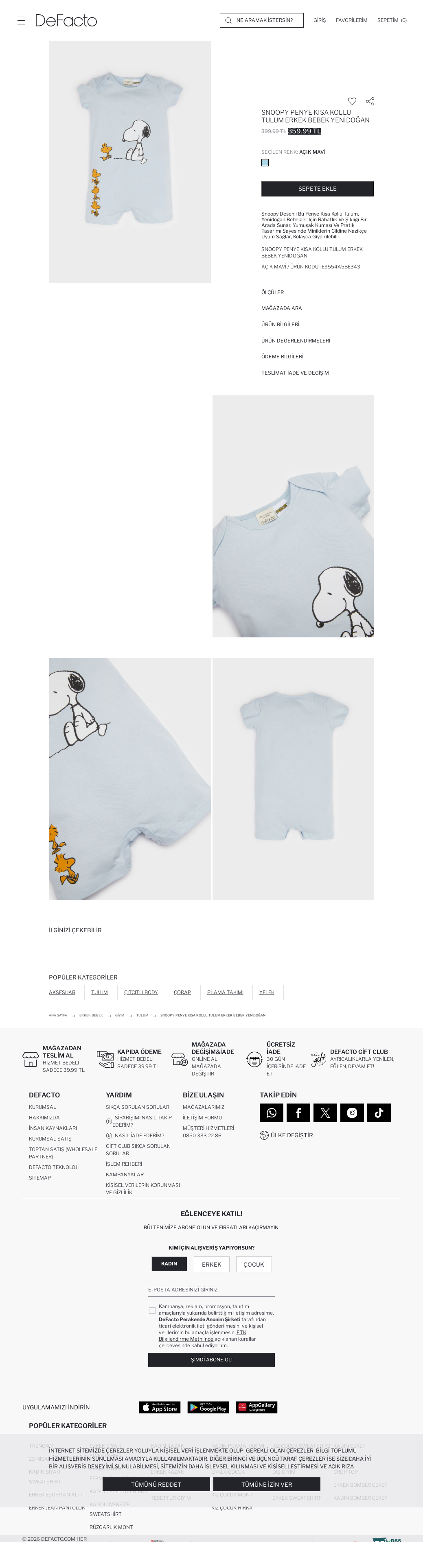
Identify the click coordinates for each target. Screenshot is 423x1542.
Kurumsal (42, 1107)
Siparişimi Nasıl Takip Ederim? (139, 1121)
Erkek (211, 1264)
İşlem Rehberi (124, 1164)
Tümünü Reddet (156, 1484)
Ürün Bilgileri (280, 324)
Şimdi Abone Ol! (211, 1360)
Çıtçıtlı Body (141, 992)
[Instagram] (352, 1113)
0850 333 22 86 (202, 1135)
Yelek (266, 992)
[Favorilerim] (352, 20)
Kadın (169, 1264)
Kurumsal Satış (50, 1139)
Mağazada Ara (281, 308)
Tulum (99, 992)
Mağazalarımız (203, 1107)
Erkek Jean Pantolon (57, 1508)
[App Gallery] (257, 1407)
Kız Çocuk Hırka (232, 1508)
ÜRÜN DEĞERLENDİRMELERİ (295, 341)
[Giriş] (319, 20)
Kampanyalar (125, 1174)
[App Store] (160, 1407)
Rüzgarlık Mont (111, 1528)
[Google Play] (208, 1407)
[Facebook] (298, 1113)
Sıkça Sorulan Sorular (137, 1107)
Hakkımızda (44, 1118)
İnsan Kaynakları (53, 1128)
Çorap (182, 992)
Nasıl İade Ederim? (135, 1135)
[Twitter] (325, 1113)
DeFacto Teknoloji (54, 1167)
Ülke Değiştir (292, 1135)
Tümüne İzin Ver (266, 1484)
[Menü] (21, 20)
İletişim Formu (202, 1118)
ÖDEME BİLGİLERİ (282, 356)
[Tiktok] (379, 1113)
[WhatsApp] (271, 1113)
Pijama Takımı (225, 992)
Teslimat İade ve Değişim (295, 373)
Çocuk (253, 1264)
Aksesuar (62, 992)
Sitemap (40, 1178)
